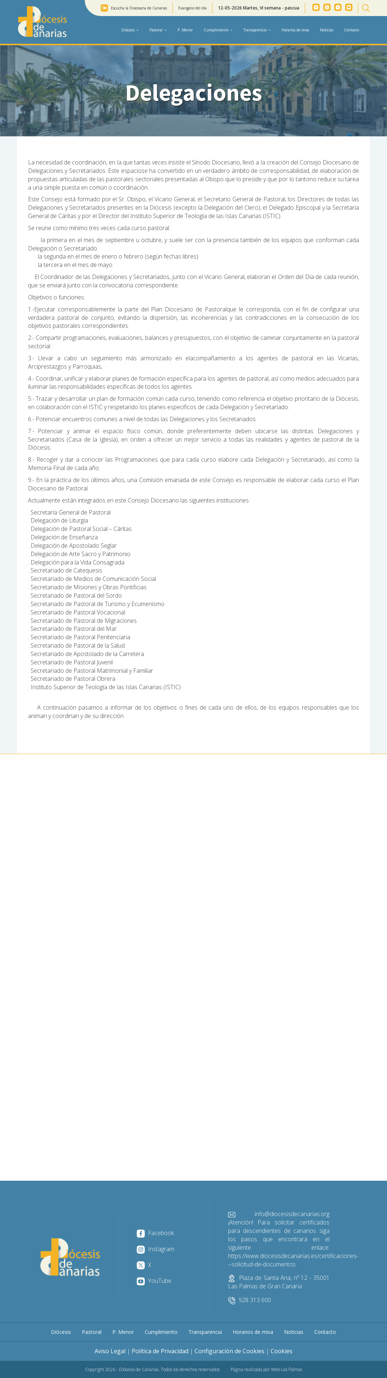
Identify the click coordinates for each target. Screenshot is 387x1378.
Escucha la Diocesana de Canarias (139, 8)
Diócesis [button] (130, 29)
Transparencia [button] (257, 29)
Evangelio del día (192, 8)
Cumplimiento (161, 1331)
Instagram (155, 1249)
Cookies (281, 1351)
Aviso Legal (110, 1351)
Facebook (155, 1233)
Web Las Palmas (286, 1369)
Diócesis (61, 1331)
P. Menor (185, 29)
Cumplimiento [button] (218, 29)
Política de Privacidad (160, 1351)
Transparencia (205, 1331)
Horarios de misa (295, 29)
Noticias (326, 29)
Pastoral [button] (158, 29)
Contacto (351, 29)
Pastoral (91, 1331)
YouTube (154, 1281)
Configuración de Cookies (229, 1351)
